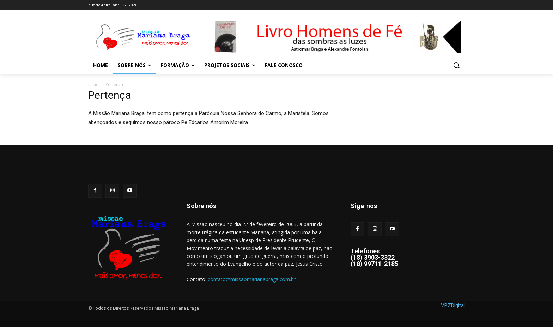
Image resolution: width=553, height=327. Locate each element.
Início (93, 84)
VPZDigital (453, 305)
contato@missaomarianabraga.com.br (252, 279)
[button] (456, 65)
